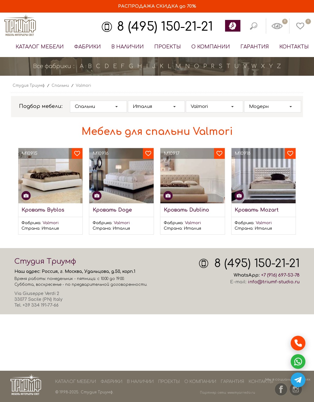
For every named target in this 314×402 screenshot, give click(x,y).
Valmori (51, 223)
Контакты (294, 47)
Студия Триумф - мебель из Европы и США (20, 25)
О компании (210, 47)
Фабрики (87, 47)
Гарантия (254, 47)
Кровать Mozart (257, 210)
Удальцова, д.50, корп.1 (109, 271)
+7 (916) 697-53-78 (280, 275)
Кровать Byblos (42, 210)
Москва (73, 271)
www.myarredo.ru (241, 392)
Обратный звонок (232, 26)
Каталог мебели (40, 47)
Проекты (167, 47)
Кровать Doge (112, 210)
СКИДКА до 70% (157, 6)
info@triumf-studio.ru (274, 282)
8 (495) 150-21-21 (165, 26)
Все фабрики (52, 66)
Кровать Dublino (186, 210)
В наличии (127, 47)
